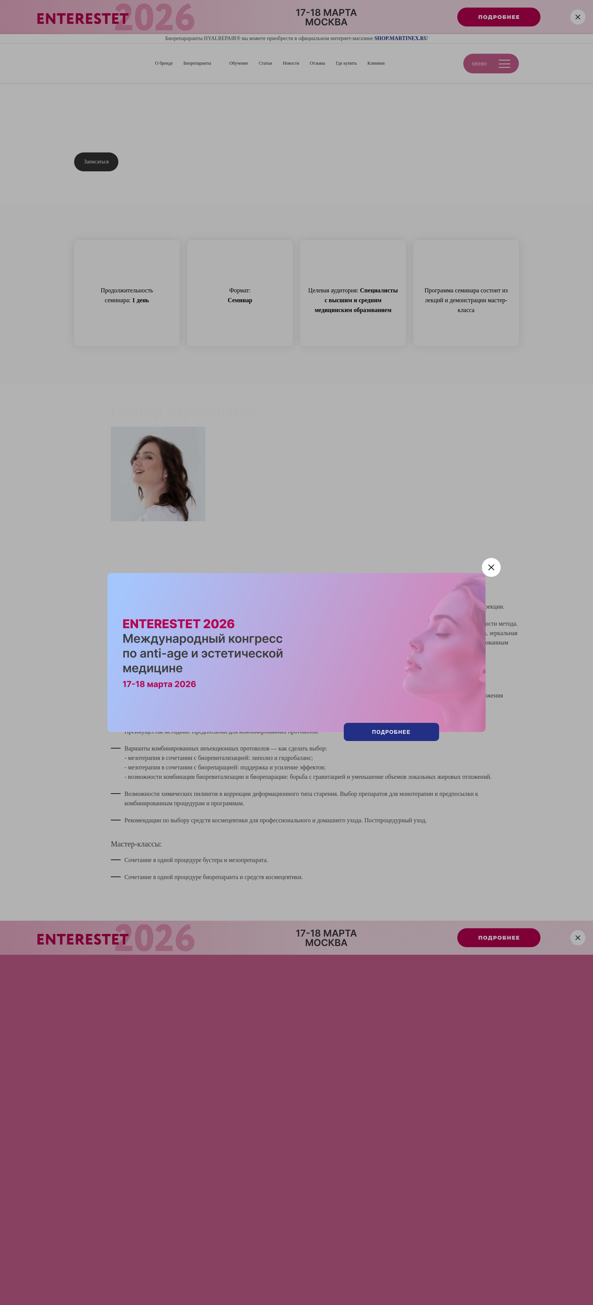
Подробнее (391, 732)
